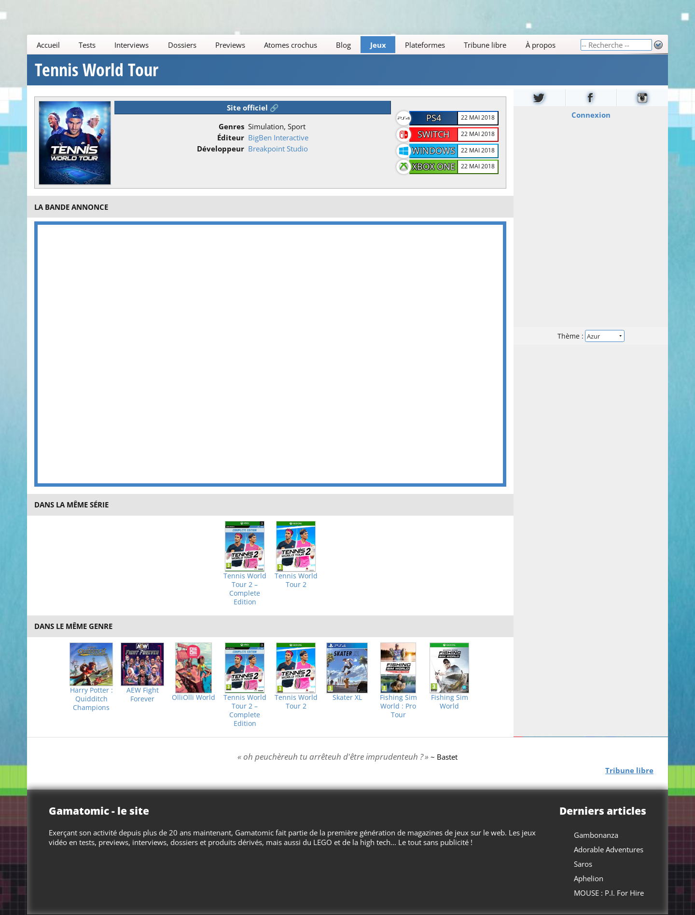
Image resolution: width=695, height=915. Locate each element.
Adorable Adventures (608, 849)
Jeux (378, 45)
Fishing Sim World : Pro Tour (398, 706)
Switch (433, 134)
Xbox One (433, 166)
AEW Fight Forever (142, 694)
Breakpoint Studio (278, 148)
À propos (541, 45)
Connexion (591, 115)
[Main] (303, 44)
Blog (343, 45)
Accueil (48, 45)
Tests (87, 45)
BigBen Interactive (278, 137)
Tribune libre (485, 45)
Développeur (220, 148)
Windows (433, 150)
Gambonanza (596, 835)
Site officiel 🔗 (253, 107)
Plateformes (425, 45)
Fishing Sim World (449, 701)
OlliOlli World (193, 697)
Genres (231, 126)
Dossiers (182, 45)
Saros (583, 864)
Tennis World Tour (96, 70)
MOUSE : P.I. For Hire (609, 893)
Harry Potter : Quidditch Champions (91, 699)
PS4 (433, 117)
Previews (230, 45)
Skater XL (347, 697)
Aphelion (588, 878)
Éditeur (230, 137)
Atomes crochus (290, 45)
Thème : (590, 336)
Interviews (131, 45)
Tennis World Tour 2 (296, 580)
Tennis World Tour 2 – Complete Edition (244, 589)
